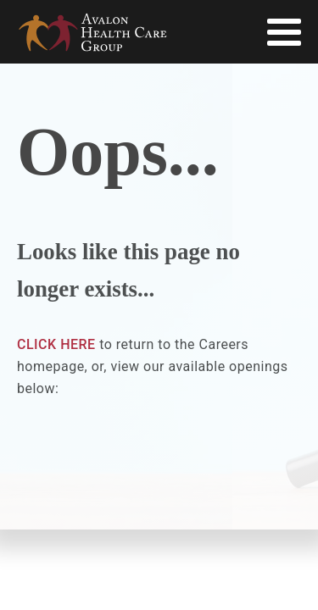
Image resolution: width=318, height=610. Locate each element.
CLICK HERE (56, 344)
